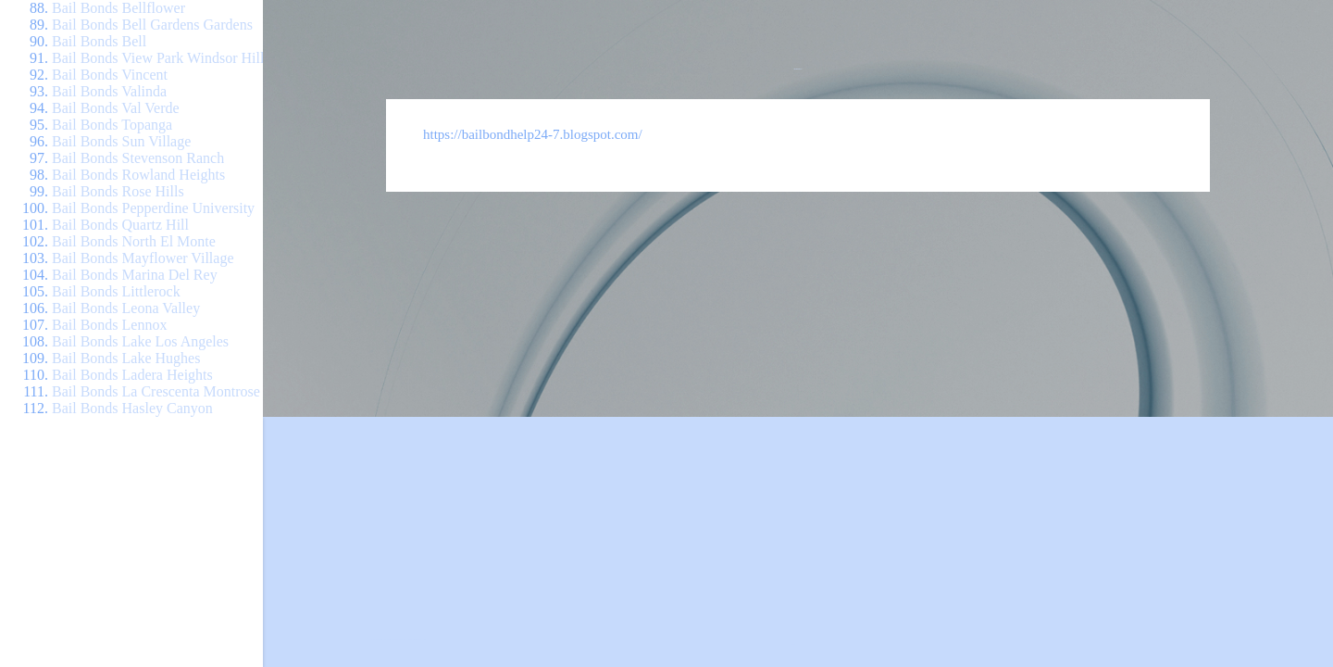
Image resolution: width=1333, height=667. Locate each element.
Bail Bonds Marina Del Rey (135, 275)
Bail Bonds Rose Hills (118, 191)
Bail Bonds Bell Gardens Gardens (152, 24)
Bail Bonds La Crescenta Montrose (156, 391)
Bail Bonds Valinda (109, 91)
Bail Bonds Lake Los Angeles (140, 341)
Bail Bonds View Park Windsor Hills (161, 58)
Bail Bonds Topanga (112, 124)
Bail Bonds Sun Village (121, 141)
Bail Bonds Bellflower (118, 8)
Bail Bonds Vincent (110, 74)
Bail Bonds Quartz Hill (120, 225)
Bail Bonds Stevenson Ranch (138, 158)
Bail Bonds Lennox (109, 325)
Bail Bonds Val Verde (116, 108)
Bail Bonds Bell (99, 41)
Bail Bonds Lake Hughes (126, 358)
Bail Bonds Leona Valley (126, 308)
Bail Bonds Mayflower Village (143, 258)
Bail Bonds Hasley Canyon (132, 408)
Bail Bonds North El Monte (134, 241)
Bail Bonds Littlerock (116, 291)
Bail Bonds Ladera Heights (132, 375)
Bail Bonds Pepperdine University (153, 208)
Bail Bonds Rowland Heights (138, 174)
